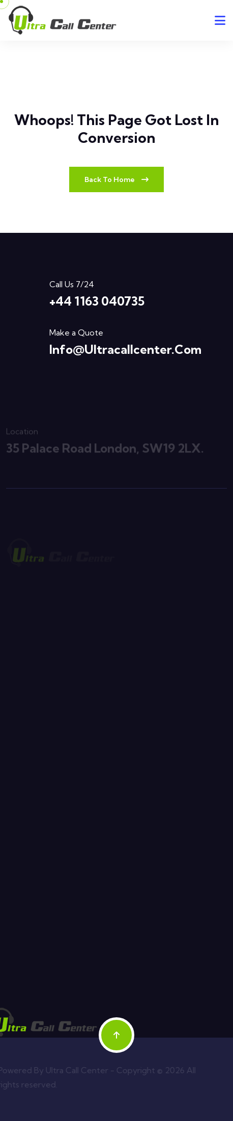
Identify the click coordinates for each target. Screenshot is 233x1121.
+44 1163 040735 (96, 301)
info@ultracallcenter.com (125, 349)
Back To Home (116, 179)
